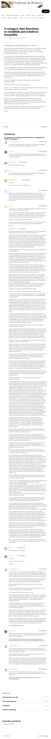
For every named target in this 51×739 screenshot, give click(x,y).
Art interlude (44, 126)
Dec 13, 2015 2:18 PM (43, 141)
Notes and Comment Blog (21, 38)
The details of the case (9, 701)
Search (45, 11)
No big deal (6, 705)
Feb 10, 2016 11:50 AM (43, 669)
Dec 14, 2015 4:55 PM (43, 569)
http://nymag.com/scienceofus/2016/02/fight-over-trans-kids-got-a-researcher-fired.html (25, 678)
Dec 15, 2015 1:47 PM (43, 630)
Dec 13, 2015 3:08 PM (43, 151)
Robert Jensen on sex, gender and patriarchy (16, 45)
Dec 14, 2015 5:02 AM (43, 205)
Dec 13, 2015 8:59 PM (43, 170)
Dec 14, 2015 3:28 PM (21, 555)
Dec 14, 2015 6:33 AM (21, 547)
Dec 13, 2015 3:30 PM (23, 162)
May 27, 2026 (45, 697)
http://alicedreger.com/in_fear (16, 625)
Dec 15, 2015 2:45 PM (43, 645)
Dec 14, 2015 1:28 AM (43, 190)
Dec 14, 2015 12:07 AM (26, 179)
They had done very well (10, 697)
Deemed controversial (9, 709)
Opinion (6, 126)
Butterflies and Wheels (12, 721)
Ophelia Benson (12, 38)
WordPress (46, 736)
